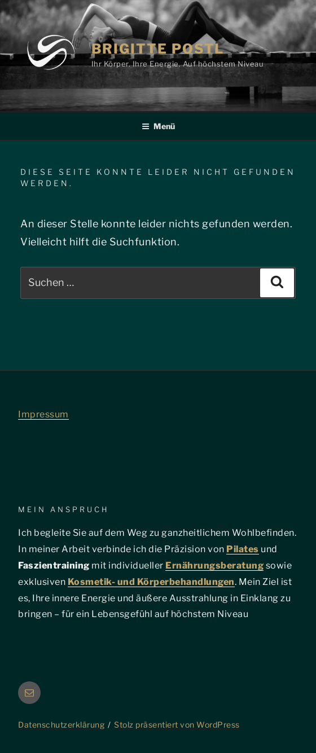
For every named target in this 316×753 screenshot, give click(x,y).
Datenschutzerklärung (61, 724)
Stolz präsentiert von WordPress (177, 724)
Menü (158, 126)
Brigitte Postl (158, 49)
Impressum (43, 414)
